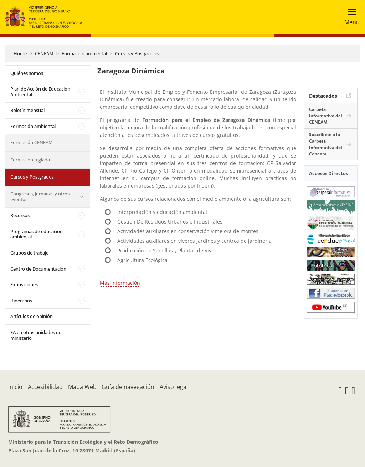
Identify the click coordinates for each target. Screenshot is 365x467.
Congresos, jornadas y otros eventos (40, 196)
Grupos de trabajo (29, 253)
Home (20, 53)
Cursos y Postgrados (137, 53)
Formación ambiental (84, 53)
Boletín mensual (27, 110)
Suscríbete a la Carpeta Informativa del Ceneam (325, 144)
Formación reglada (30, 159)
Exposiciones (24, 284)
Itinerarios (21, 300)
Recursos (20, 215)
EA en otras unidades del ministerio (36, 335)
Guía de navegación (128, 387)
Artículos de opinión (31, 316)
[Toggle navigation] (350, 17)
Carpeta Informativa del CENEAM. (325, 115)
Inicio (15, 387)
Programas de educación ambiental (36, 234)
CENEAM (44, 53)
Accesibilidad (45, 387)
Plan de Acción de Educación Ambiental (40, 92)
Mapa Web (82, 387)
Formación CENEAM (31, 142)
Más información (120, 282)
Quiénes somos (26, 73)
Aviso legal (174, 387)
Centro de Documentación (38, 269)
